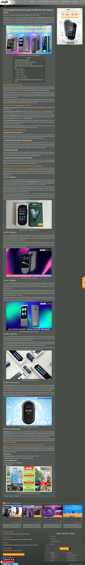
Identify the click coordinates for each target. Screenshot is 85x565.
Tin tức (10, 4)
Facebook (16, 494)
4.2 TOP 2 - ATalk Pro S (20, 69)
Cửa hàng (68, 1)
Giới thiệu (53, 553)
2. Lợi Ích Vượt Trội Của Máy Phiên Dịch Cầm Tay (25, 60)
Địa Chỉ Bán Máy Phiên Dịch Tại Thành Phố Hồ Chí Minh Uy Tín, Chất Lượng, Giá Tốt (32, 519)
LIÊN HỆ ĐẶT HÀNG (65, 532)
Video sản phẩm (46, 1)
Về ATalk (32, 1)
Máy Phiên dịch (54, 555)
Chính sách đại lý (59, 1)
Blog (52, 1)
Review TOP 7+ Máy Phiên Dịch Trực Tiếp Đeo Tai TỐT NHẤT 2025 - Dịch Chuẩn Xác (52, 519)
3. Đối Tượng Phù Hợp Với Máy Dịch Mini (23, 62)
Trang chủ (25, 1)
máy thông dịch (25, 90)
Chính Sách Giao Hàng (71, 553)
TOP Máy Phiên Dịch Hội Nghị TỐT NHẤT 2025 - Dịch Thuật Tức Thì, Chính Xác (72, 519)
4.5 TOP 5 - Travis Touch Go (21, 74)
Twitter (11, 494)
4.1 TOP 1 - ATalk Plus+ (20, 67)
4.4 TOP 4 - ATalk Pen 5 (20, 72)
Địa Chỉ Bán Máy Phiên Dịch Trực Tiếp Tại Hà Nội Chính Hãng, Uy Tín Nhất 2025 (12, 519)
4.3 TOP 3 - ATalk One (20, 71)
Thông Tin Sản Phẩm (71, 559)
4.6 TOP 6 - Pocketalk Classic (21, 76)
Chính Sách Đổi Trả (71, 555)
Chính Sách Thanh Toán (72, 557)
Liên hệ (52, 559)
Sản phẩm (38, 1)
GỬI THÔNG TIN (66, 547)
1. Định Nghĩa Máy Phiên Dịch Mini (22, 58)
